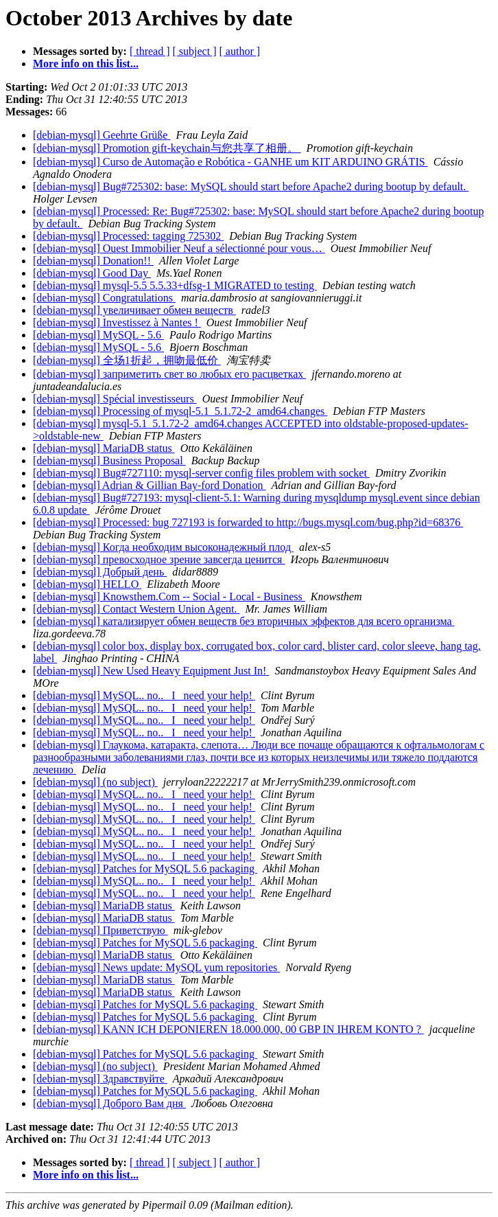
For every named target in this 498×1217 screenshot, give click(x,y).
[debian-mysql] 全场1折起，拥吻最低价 (127, 360)
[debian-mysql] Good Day (92, 273)
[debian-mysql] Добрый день (100, 572)
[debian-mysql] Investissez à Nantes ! (117, 322)
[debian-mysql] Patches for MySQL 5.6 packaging (145, 868)
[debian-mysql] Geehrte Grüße (101, 135)
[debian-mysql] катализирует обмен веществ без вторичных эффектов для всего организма (244, 621)
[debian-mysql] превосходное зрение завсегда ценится (159, 559)
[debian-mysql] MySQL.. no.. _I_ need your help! (144, 695)
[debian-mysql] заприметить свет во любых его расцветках (169, 374)
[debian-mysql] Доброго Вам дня (109, 1103)
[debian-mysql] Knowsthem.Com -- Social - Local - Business (169, 596)
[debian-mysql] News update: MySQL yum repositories (156, 967)
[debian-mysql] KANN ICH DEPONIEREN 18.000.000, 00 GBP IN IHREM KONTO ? (228, 1029)
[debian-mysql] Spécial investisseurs (115, 399)
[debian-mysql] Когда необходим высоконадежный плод (163, 547)
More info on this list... (86, 63)
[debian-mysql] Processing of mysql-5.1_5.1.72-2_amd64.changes (180, 411)
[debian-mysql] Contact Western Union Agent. (136, 609)
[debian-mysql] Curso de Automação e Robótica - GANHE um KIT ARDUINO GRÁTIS (230, 162)
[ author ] (240, 51)
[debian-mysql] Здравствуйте (100, 1078)
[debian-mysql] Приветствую (100, 930)
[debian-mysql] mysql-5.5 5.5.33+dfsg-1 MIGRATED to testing (175, 285)
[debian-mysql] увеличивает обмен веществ (134, 310)
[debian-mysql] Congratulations (104, 298)
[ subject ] (195, 51)
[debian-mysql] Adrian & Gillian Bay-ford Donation (149, 485)
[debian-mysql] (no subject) (95, 782)
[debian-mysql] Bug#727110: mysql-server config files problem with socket (201, 473)
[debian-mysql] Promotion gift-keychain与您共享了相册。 (167, 148)
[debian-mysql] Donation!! (93, 260)
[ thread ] (150, 51)
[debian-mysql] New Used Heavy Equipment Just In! (151, 670)
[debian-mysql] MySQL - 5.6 (98, 335)
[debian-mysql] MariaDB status (104, 448)
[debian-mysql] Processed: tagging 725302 (128, 236)
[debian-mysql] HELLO (87, 584)
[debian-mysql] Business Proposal (109, 460)
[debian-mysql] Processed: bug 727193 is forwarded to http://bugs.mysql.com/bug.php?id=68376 (248, 522)
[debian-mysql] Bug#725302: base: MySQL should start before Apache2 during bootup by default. (251, 186)
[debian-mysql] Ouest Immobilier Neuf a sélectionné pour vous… (179, 248)
